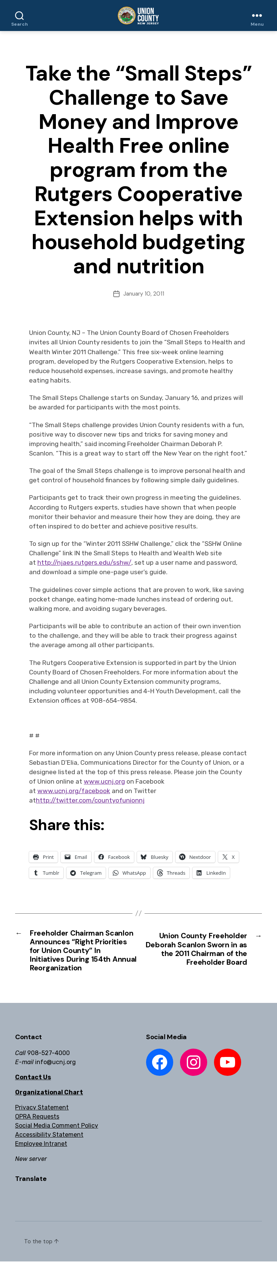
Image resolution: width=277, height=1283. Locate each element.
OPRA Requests (37, 1138)
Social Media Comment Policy (56, 1147)
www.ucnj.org (104, 781)
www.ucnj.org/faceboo (72, 791)
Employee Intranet (41, 1165)
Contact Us (33, 1098)
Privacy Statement (42, 1129)
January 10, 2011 (143, 294)
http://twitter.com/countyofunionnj (90, 800)
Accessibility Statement (49, 1156)
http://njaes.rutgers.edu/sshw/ (84, 562)
